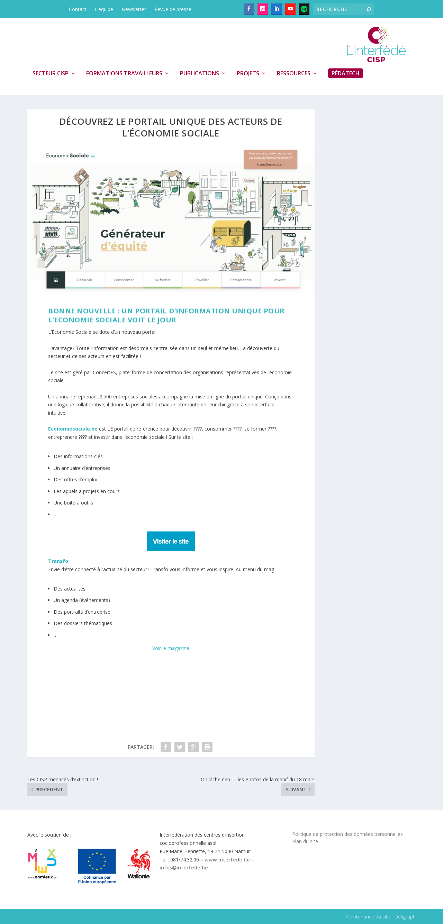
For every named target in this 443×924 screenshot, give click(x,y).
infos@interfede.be (184, 867)
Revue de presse (172, 9)
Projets (248, 73)
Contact (78, 9)
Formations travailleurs (124, 73)
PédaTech (346, 73)
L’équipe (104, 9)
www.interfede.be (227, 859)
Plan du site (305, 841)
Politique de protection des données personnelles (347, 834)
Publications (199, 73)
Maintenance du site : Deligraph (380, 916)
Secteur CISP (51, 73)
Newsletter (133, 9)
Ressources (293, 73)
